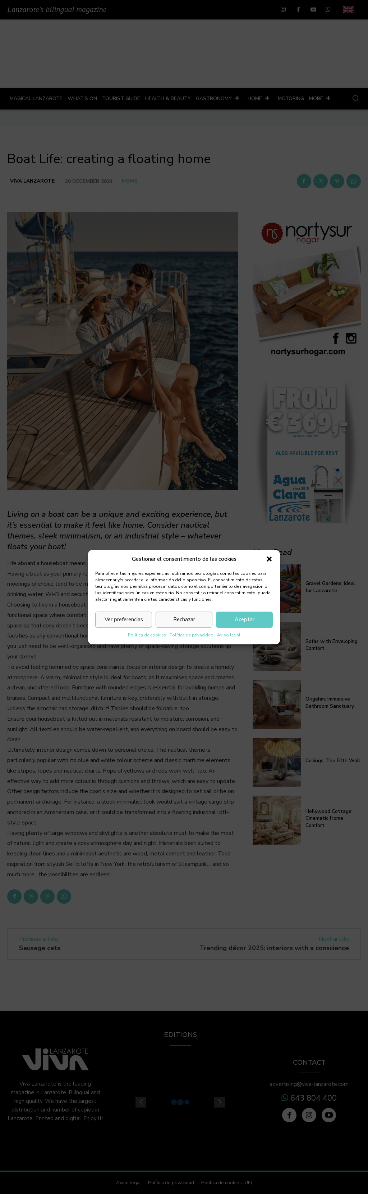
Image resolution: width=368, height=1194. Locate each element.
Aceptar (244, 619)
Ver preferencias (124, 619)
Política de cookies (147, 635)
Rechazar (184, 619)
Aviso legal (228, 635)
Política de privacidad (191, 635)
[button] (269, 559)
